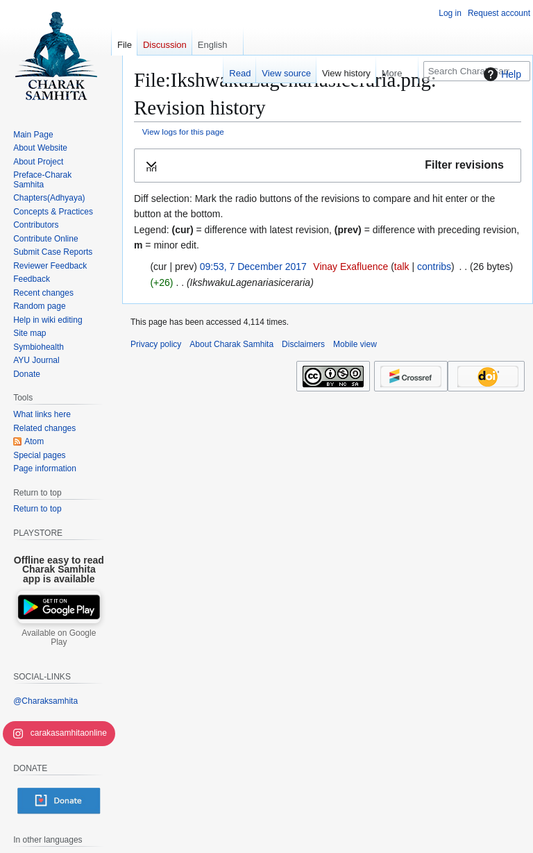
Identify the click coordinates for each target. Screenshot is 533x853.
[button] (327, 165)
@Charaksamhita (45, 701)
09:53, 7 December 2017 (253, 266)
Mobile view (355, 344)
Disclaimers (303, 344)
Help (500, 74)
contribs (434, 266)
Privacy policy (155, 344)
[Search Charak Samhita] (476, 71)
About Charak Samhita (231, 344)
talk (401, 266)
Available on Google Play (59, 638)
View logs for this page (183, 131)
